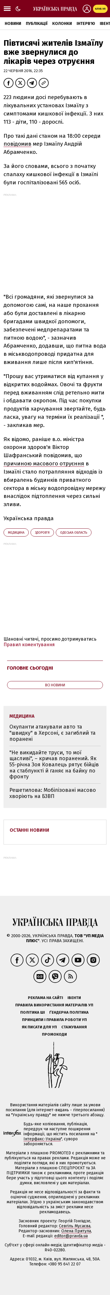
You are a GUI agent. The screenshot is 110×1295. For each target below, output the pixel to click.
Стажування (74, 1027)
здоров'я (42, 533)
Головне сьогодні (30, 668)
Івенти (74, 998)
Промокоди (54, 1034)
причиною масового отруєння (44, 463)
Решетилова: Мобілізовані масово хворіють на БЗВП (52, 793)
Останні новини (29, 830)
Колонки (62, 23)
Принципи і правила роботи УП (54, 1019)
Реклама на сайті (45, 998)
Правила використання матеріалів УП (54, 1005)
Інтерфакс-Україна (42, 1138)
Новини (13, 23)
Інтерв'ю (86, 23)
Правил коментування (29, 644)
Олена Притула (76, 1230)
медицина (16, 533)
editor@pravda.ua (71, 1235)
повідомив (17, 143)
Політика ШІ (32, 1012)
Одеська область (73, 533)
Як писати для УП (39, 1027)
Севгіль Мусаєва (74, 1225)
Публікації (37, 23)
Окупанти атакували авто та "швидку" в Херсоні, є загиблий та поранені (52, 733)
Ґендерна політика (69, 1012)
